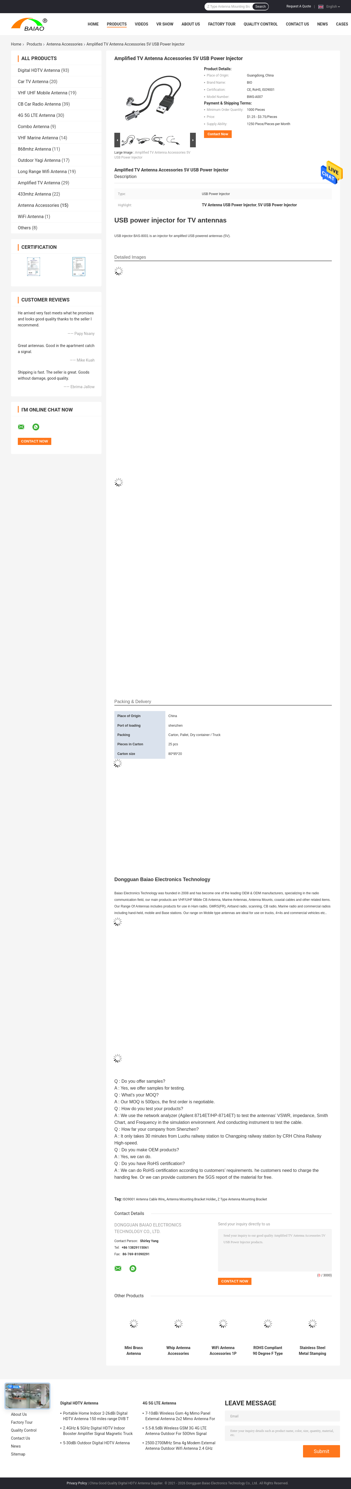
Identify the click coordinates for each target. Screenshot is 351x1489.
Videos (141, 24)
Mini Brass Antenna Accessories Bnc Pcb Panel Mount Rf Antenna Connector (133, 1351)
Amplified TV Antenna (39, 182)
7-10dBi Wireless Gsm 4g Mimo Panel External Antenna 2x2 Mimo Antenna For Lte (180, 1417)
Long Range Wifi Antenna (42, 171)
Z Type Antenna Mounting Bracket (242, 1199)
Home (93, 24)
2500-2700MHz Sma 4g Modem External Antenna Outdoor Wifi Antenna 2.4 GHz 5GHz (180, 1446)
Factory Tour (222, 24)
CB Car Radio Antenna (39, 104)
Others (24, 227)
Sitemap (18, 1454)
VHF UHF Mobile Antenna (42, 92)
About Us (191, 24)
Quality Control (261, 24)
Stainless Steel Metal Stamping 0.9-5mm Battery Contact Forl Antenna (312, 1351)
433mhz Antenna (34, 194)
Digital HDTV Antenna (39, 70)
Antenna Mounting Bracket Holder (191, 1199)
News (322, 24)
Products (117, 24)
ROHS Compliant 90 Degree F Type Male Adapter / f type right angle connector (268, 1351)
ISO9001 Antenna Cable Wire (144, 1199)
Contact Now (218, 134)
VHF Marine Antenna (38, 137)
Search (260, 7)
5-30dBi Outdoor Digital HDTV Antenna (96, 1443)
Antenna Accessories (64, 44)
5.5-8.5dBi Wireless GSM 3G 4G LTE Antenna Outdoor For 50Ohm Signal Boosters (176, 1431)
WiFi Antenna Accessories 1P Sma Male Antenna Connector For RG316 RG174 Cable (223, 1351)
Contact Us (297, 24)
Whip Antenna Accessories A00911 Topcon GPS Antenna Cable (178, 1351)
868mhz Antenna (34, 149)
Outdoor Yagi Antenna (39, 160)
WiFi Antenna (31, 216)
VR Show (164, 24)
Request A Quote (299, 6)
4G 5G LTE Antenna (36, 115)
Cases (342, 24)
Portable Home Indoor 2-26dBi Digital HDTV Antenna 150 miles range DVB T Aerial (96, 1417)
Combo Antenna (33, 126)
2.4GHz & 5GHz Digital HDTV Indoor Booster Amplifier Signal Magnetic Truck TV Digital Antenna (98, 1431)
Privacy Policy (77, 1483)
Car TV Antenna (33, 81)
